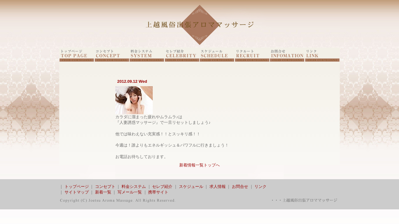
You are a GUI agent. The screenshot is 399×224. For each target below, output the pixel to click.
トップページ (77, 186)
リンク (260, 186)
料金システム (134, 186)
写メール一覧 (130, 192)
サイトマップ (77, 192)
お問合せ (240, 186)
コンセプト (105, 186)
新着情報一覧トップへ (199, 165)
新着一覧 (103, 192)
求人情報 (217, 186)
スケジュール (191, 186)
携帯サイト (158, 192)
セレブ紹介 (162, 186)
